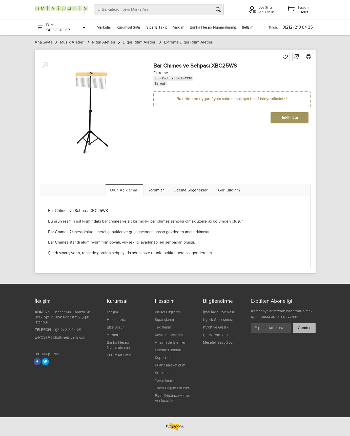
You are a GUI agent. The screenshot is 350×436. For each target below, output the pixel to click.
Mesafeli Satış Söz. (218, 342)
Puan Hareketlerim (170, 365)
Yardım (178, 27)
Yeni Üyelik (266, 12)
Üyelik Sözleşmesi (218, 320)
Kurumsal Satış (129, 27)
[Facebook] (37, 361)
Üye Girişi (265, 8)
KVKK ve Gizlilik (216, 327)
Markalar (104, 27)
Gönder (304, 328)
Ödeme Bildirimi (168, 350)
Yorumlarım (164, 380)
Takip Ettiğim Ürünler (172, 388)
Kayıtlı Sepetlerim (169, 335)
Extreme (160, 73)
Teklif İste (289, 117)
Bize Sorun (116, 327)
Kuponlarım (164, 358)
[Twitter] (45, 361)
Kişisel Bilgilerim (168, 312)
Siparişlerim (164, 320)
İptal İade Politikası (218, 312)
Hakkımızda (116, 320)
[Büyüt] (45, 65)
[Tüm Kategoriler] (61, 27)
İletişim (247, 27)
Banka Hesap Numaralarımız (213, 27)
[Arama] (218, 9)
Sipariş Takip (157, 27)
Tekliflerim (163, 327)
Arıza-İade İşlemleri (170, 342)
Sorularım (163, 373)
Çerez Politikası (215, 335)
